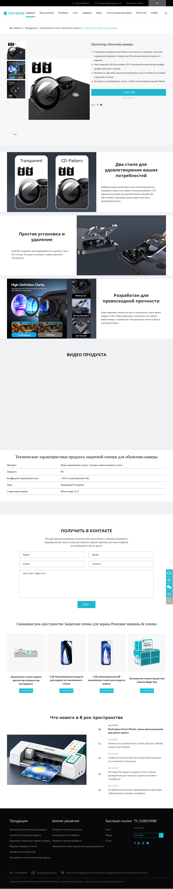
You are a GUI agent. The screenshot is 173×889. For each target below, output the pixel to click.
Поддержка (87, 13)
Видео (109, 835)
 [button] (15, 44)
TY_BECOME (128, 92)
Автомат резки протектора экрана (28, 829)
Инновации (63, 13)
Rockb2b (154, 13)
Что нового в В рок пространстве (86, 717)
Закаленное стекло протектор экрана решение (77, 846)
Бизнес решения (47, 13)
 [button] (15, 134)
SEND (86, 604)
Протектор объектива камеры (100, 28)
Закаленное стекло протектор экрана (60, 28)
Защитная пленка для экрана (25, 835)
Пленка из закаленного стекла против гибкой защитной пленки (135, 745)
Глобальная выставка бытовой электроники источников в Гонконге (134, 759)
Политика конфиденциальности (110, 882)
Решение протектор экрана (67, 829)
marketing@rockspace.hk (109, 3)
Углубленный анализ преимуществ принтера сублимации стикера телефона (135, 792)
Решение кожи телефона (65, 835)
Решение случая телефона (66, 841)
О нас (75, 13)
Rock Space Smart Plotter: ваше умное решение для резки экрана (135, 731)
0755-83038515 (82, 3)
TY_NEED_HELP (129, 98)
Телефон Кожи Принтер (22, 852)
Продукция (30, 13)
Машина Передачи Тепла (23, 846)
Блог (108, 829)
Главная (16, 28)
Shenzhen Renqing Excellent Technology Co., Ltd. (45, 882)
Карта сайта (91, 882)
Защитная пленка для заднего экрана (30, 841)
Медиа (99, 13)
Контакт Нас (141, 13)
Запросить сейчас (135, 3)
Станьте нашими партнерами (119, 13)
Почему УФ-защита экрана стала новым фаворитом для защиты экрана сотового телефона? (132, 776)
